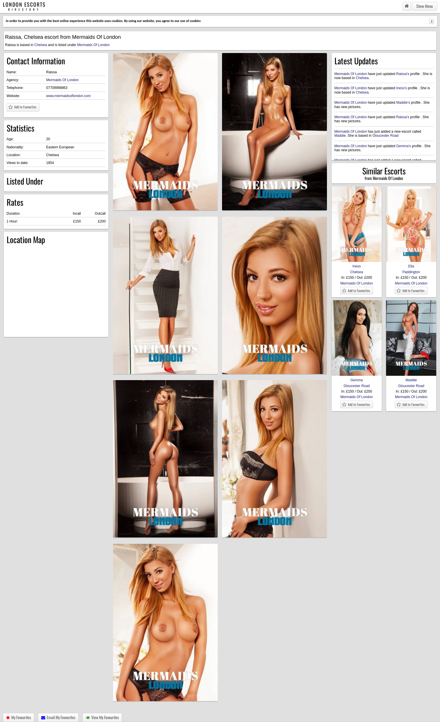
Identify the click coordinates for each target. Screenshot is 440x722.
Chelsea (40, 45)
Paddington (411, 272)
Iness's (401, 88)
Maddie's (403, 103)
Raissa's (402, 74)
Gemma (357, 378)
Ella (411, 264)
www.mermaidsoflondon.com (68, 96)
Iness (357, 264)
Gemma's (403, 146)
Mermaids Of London (93, 45)
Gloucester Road (385, 136)
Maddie (340, 136)
